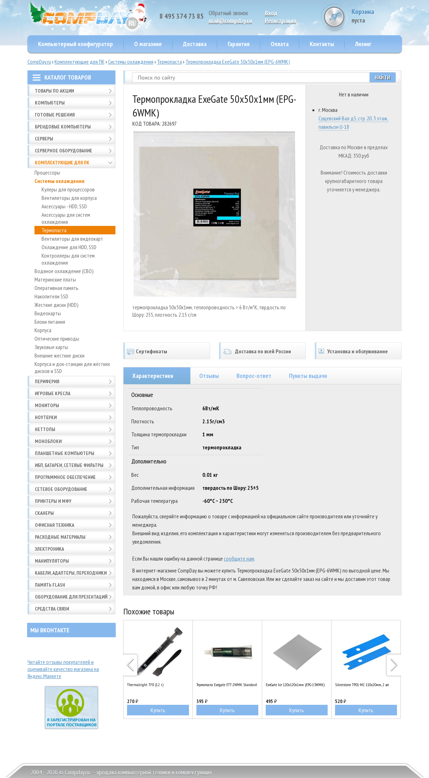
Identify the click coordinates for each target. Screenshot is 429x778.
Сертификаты (151, 351)
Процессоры (47, 172)
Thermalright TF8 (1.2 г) (145, 684)
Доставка (195, 44)
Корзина (375, 15)
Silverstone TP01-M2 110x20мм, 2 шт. (362, 684)
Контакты (322, 44)
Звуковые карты (51, 346)
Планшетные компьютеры (64, 453)
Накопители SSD (51, 296)
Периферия (47, 381)
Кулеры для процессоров (68, 189)
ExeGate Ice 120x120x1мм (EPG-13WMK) (295, 684)
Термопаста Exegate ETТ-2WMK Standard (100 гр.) (227, 684)
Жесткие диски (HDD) (56, 304)
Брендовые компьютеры (63, 127)
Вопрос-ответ (253, 376)
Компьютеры (50, 103)
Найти (382, 77)
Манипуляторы (52, 561)
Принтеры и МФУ (53, 501)
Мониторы (47, 405)
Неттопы (45, 429)
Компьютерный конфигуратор (75, 44)
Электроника (49, 549)
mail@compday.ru (230, 21)
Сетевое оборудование (61, 489)
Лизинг (363, 44)
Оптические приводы (56, 338)
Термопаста (169, 61)
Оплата (280, 44)
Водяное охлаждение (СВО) (64, 270)
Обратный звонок (228, 13)
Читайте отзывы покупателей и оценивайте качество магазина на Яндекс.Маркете (63, 668)
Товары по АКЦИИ (54, 91)
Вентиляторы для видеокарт (72, 238)
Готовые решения (55, 115)
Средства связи (52, 609)
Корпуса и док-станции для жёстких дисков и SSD (72, 367)
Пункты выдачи (308, 376)
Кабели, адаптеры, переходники (71, 573)
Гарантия (239, 44)
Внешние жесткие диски (59, 355)
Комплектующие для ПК (80, 61)
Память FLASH (50, 585)
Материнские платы (55, 279)
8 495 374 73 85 (181, 16)
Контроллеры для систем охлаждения (68, 259)
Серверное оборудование (63, 150)
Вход (271, 13)
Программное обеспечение (65, 477)
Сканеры (44, 513)
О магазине (148, 44)
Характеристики (152, 376)
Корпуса (42, 330)
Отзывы (209, 376)
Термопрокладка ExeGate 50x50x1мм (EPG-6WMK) (237, 61)
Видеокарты (47, 313)
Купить (158, 710)
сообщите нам (239, 558)
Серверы (44, 138)
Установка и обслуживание (357, 351)
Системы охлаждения (130, 61)
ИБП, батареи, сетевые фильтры (69, 465)
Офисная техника (54, 525)
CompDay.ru (39, 61)
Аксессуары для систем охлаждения (66, 218)
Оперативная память (56, 287)
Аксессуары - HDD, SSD (64, 206)
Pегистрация (280, 21)
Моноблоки (48, 441)
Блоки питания (49, 321)
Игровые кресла (52, 393)
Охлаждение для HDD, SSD (69, 247)
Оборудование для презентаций (71, 597)
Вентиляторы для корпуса (69, 197)
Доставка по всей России (263, 351)
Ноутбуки (46, 417)
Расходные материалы (60, 537)
